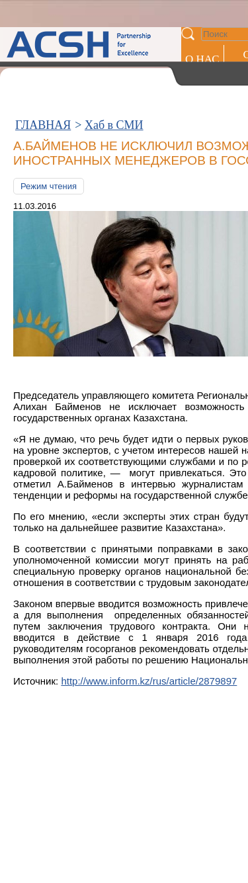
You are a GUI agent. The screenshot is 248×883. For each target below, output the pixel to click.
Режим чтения (49, 186)
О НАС (202, 59)
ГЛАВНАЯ (43, 125)
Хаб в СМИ (114, 125)
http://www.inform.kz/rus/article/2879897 (149, 681)
